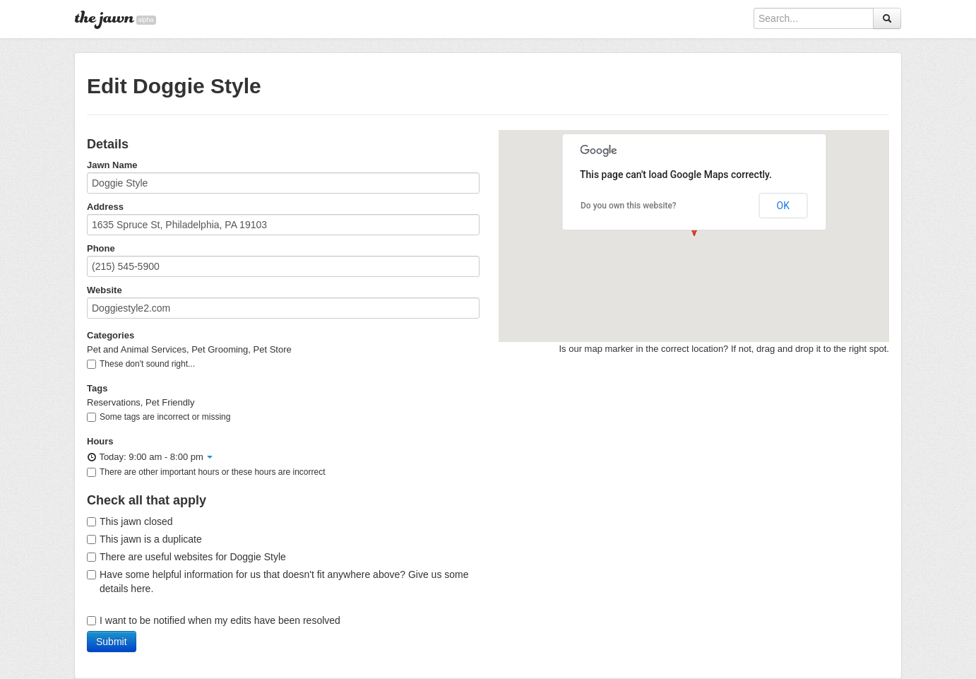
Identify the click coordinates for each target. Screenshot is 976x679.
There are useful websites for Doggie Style (186, 556)
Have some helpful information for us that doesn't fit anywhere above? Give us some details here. (278, 581)
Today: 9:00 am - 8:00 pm (150, 456)
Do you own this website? (629, 206)
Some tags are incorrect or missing (158, 417)
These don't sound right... (141, 364)
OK (783, 205)
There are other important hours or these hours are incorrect (206, 472)
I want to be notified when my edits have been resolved (213, 620)
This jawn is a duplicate (144, 539)
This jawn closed (130, 521)
